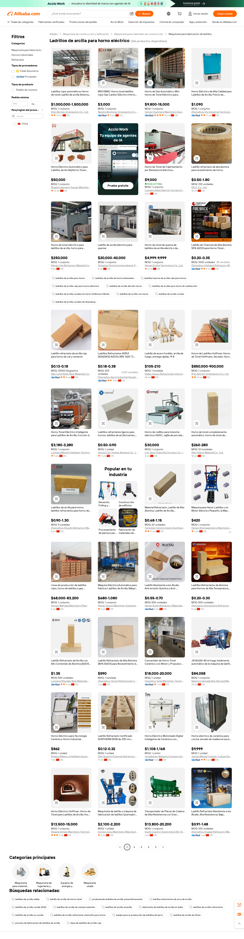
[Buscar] (144, 14)
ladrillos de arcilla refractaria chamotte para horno (78, 915)
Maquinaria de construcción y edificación (86, 34)
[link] (239, 904)
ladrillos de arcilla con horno (132, 294)
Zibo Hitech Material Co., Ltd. (207, 452)
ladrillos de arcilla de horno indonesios (113, 278)
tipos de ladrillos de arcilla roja (84, 923)
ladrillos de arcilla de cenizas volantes (74, 907)
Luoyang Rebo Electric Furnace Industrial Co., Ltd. (165, 190)
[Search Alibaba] (89, 14)
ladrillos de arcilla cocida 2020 (29, 907)
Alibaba (54, 34)
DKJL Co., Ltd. (199, 187)
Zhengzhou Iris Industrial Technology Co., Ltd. (211, 111)
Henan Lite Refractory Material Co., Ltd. (71, 265)
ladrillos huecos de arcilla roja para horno (163, 278)
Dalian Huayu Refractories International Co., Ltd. (165, 373)
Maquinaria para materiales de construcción (138, 34)
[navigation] (27, 441)
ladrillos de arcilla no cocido (27, 915)
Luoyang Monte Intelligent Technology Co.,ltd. (71, 452)
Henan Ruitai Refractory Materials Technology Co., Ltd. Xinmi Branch (165, 605)
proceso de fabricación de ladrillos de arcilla (36, 923)
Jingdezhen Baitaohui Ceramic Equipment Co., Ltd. (165, 756)
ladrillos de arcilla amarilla (117, 907)
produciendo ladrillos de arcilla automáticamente (115, 899)
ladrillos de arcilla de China (185, 915)
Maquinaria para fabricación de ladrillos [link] (190, 34)
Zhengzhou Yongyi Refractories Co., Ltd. (118, 681)
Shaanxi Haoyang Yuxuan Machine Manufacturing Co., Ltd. (71, 187)
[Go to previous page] (120, 847)
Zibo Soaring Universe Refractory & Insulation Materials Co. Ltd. (118, 756)
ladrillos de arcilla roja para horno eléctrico (75, 286)
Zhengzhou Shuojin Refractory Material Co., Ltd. (71, 527)
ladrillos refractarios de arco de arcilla (170, 899)
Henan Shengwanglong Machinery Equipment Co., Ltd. (211, 527)
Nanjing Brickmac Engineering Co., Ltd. (118, 111)
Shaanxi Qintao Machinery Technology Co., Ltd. (71, 831)
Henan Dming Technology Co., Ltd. (164, 265)
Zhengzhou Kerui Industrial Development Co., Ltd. (118, 377)
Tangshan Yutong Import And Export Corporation (165, 527)
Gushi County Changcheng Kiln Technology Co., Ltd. (165, 831)
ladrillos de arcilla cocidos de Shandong (73, 301)
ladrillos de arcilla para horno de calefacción (173, 286)
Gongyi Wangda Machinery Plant (69, 605)
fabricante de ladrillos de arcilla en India (161, 907)
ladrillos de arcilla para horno (68, 278)
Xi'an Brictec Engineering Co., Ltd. (70, 111)
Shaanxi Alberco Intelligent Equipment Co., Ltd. (71, 756)
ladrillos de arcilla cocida (169, 294)
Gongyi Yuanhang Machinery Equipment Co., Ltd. (165, 111)
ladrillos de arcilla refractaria (206, 907)
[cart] (180, 14)
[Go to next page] (163, 847)
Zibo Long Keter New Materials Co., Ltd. (71, 373)
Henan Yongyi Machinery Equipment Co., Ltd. (118, 605)
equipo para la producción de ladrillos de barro (137, 915)
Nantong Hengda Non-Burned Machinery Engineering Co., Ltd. (211, 681)
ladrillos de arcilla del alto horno (124, 286)
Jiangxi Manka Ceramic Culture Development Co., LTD (211, 756)
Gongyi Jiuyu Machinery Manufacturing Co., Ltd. (118, 831)
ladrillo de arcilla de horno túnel (64, 899)
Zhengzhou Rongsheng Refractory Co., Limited (211, 605)
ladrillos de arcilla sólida (25, 899)
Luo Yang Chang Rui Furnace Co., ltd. (165, 452)
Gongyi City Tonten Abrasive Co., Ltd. (118, 452)
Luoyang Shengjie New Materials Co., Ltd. (71, 681)
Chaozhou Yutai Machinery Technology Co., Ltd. (165, 681)
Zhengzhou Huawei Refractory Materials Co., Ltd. (211, 831)
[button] (131, 14)
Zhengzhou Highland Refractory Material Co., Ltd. (211, 265)
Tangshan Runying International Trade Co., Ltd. (118, 265)
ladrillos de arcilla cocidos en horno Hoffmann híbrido (80, 294)
